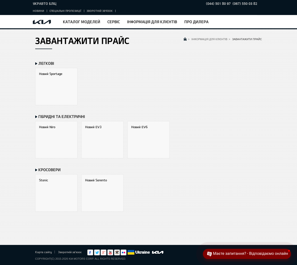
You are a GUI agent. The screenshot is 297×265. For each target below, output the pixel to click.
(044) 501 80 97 (218, 3)
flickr (123, 252)
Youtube (110, 252)
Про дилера (196, 21)
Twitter (97, 252)
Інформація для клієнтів (152, 21)
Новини (38, 10)
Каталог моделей (81, 21)
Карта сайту (43, 252)
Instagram (117, 252)
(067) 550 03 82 (245, 3)
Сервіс (113, 21)
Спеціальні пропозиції (65, 10)
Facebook (90, 252)
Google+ (103, 252)
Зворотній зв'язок (100, 10)
